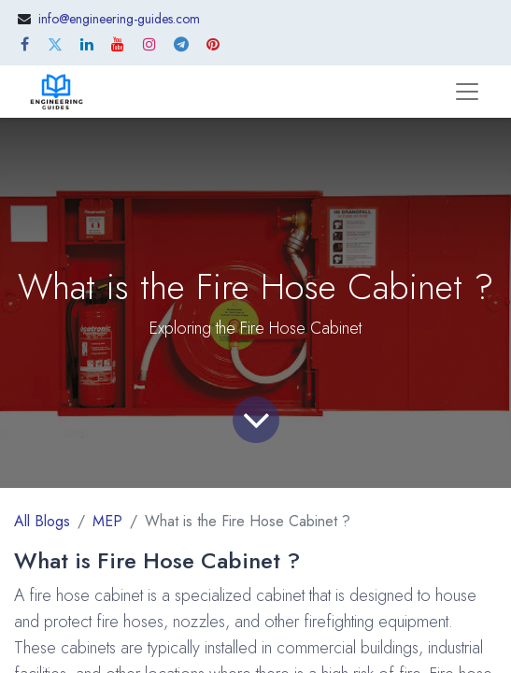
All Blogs (42, 521)
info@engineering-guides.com (119, 18)
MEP (107, 521)
